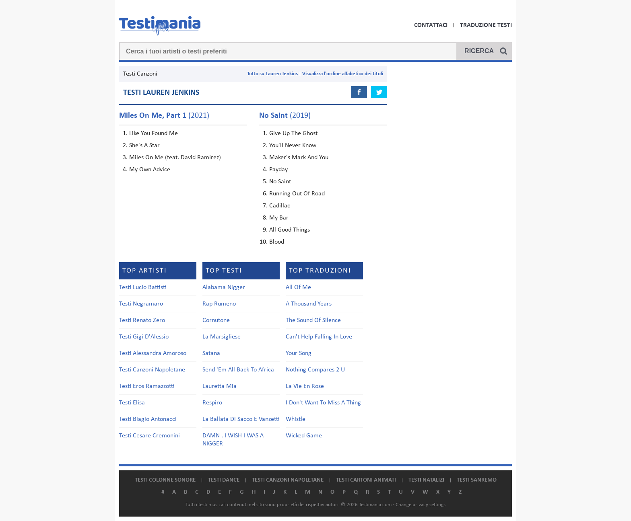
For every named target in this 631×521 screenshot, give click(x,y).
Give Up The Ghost (293, 133)
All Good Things (289, 230)
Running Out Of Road (297, 194)
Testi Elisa (132, 403)
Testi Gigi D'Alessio (144, 337)
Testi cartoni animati (366, 480)
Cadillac (279, 206)
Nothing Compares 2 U (315, 370)
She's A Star (144, 145)
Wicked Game (304, 436)
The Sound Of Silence (313, 320)
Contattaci (430, 25)
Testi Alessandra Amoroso (152, 353)
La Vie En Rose (305, 386)
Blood (276, 242)
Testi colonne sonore (165, 480)
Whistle (295, 419)
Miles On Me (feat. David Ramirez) (175, 157)
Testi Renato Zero (142, 320)
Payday (278, 169)
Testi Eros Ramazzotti (147, 386)
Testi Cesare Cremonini (149, 436)
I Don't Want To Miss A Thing (323, 403)
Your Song (298, 353)
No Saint (280, 181)
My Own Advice (149, 169)
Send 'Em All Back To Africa (238, 370)
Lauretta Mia (219, 386)
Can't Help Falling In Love (319, 337)
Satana (211, 353)
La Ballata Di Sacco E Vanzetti (241, 419)
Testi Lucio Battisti (143, 287)
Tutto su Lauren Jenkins (272, 73)
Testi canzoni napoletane (288, 480)
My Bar (279, 218)
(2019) (285, 116)
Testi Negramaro (141, 304)
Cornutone (216, 320)
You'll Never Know (292, 145)
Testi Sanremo (477, 480)
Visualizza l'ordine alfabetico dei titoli (342, 73)
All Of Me (298, 287)
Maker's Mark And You (298, 157)
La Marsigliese (221, 337)
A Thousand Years (309, 304)
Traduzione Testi (486, 25)
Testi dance (223, 480)
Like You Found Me (153, 133)
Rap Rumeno (219, 304)
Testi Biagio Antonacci (148, 419)
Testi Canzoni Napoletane (152, 370)
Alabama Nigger (223, 287)
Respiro (212, 403)
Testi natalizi (426, 480)
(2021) (164, 116)
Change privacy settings (420, 504)
